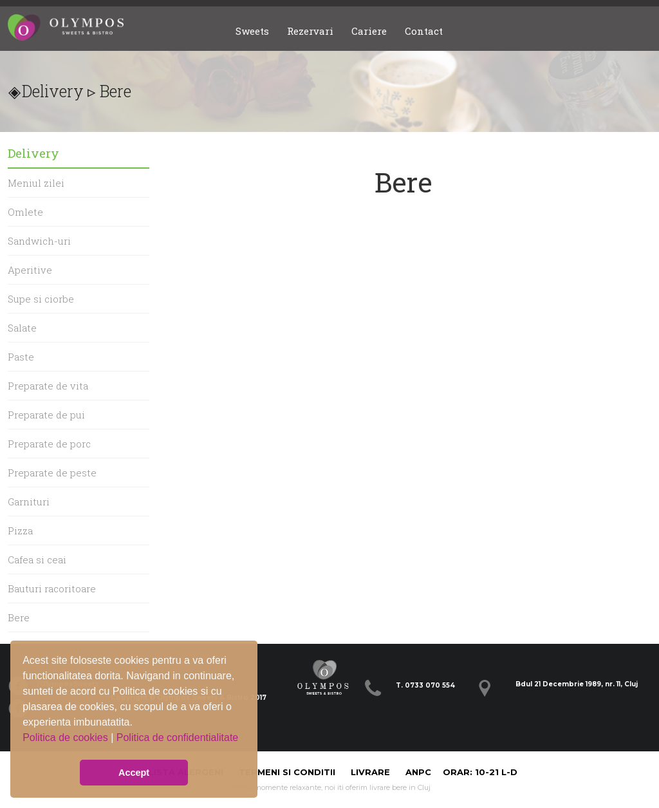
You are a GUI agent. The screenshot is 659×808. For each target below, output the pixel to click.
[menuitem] (252, 31)
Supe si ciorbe (41, 298)
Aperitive (30, 269)
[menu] (78, 414)
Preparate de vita (48, 385)
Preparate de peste (52, 472)
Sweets (252, 30)
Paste (21, 356)
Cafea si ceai (37, 559)
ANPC (418, 772)
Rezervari (310, 30)
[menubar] (339, 31)
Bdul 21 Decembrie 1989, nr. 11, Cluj (576, 684)
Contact (424, 30)
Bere (19, 617)
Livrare (372, 772)
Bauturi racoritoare (52, 588)
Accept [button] (133, 772)
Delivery (53, 91)
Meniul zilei (36, 182)
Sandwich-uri (39, 240)
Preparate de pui (46, 414)
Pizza (20, 530)
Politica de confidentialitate (177, 737)
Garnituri (29, 501)
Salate (22, 327)
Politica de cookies (67, 737)
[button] (24, 747)
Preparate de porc (49, 443)
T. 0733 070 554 (425, 685)
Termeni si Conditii (287, 772)
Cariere (369, 30)
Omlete (25, 211)
